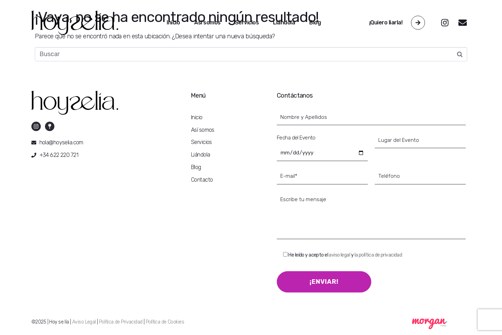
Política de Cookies (165, 322)
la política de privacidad (378, 255)
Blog (315, 22)
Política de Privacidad (120, 322)
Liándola (284, 22)
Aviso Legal (84, 322)
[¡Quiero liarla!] (418, 23)
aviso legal (339, 255)
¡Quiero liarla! (385, 22)
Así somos (207, 22)
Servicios (247, 22)
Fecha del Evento (296, 138)
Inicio (173, 22)
